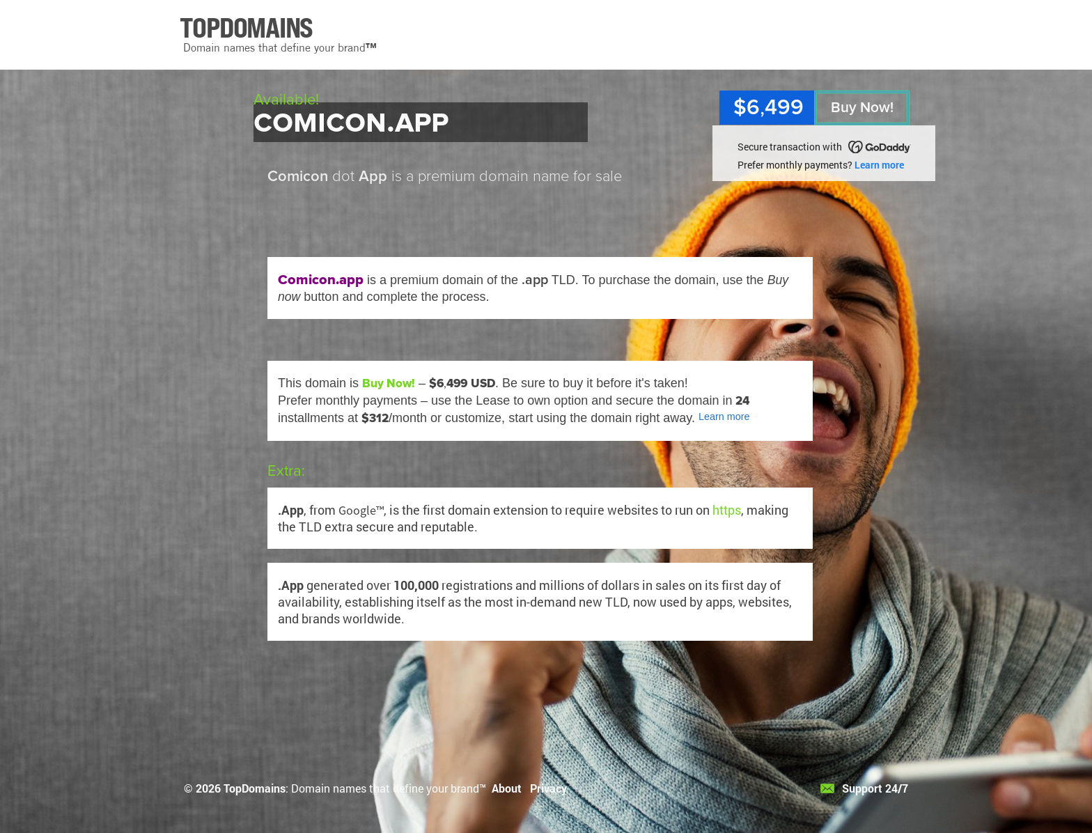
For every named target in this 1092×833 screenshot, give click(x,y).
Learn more (879, 164)
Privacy (548, 788)
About (507, 788)
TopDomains (255, 788)
